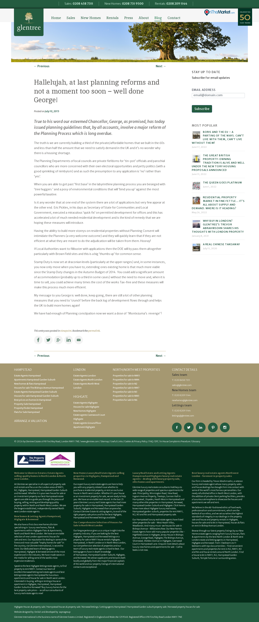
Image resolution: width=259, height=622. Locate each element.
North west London (56, 578)
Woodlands (138, 525)
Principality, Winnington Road (152, 493)
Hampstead (33, 490)
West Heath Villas (165, 522)
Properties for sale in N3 (125, 392)
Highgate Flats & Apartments (47, 530)
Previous (41, 66)
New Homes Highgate (84, 411)
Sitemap (105, 441)
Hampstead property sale (164, 514)
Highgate (22, 490)
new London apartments (37, 536)
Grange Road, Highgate (152, 538)
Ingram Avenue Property (144, 496)
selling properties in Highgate (98, 474)
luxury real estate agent (203, 484)
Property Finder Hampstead (28, 408)
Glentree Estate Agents (29, 22)
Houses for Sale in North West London (97, 524)
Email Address (203, 90)
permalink (94, 330)
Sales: (79, 3)
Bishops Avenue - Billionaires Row (149, 528)
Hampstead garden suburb (146, 511)
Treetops (161, 496)
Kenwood (36, 587)
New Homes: (124, 3)
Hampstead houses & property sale (63, 607)
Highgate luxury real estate (163, 508)
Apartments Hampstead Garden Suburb (34, 379)
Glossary (196, 441)
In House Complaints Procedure (175, 441)
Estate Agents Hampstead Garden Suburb (35, 392)
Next (161, 66)
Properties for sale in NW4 (126, 379)
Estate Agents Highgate (85, 403)
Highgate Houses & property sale (29, 607)
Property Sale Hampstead (27, 404)
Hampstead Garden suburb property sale (147, 607)
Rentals (112, 18)
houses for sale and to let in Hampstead (211, 522)
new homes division (48, 524)
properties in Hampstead (161, 502)
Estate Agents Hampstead (27, 375)
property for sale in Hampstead (88, 505)
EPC (156, 441)
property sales (224, 476)
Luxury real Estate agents (100, 502)
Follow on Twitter (189, 427)
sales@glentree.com (182, 385)
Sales (71, 18)
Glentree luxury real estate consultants (151, 487)
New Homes (91, 18)
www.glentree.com (90, 441)
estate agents (101, 484)
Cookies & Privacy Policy (135, 441)
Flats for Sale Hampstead (27, 412)
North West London (116, 542)
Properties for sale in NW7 (126, 388)
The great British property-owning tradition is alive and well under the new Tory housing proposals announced (218, 162)
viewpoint (65, 330)
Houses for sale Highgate (86, 407)
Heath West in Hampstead (167, 499)
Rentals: (171, 3)
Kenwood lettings (90, 607)
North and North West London (44, 505)
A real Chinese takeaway (221, 244)
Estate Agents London (84, 375)
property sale (59, 484)
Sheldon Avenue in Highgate (157, 541)
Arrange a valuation (30, 421)
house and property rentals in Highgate (219, 519)
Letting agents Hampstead (113, 607)
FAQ (151, 441)
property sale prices (88, 514)
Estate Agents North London (87, 379)
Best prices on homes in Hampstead (32, 400)
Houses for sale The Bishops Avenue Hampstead (39, 388)
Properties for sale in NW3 (126, 396)
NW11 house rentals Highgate (105, 539)
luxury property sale (168, 479)
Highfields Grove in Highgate (146, 535)
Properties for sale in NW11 (126, 375)
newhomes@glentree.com (184, 400)
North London (49, 476)
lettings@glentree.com (183, 415)
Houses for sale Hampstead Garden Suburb (36, 396)
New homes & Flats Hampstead (30, 383)
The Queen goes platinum (222, 182)
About (144, 18)
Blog (158, 18)
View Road (172, 493)
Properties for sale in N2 (125, 383)
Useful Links (116, 441)
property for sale (98, 496)
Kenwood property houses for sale (184, 607)
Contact (174, 18)
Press (128, 18)
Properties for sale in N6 (125, 400)
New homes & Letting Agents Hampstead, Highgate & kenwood (37, 518)
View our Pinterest (213, 427)
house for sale (56, 493)
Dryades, (149, 499)
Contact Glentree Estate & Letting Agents (92, 511)
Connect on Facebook (177, 427)
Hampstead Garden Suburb (53, 490)
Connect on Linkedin (201, 427)
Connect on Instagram (225, 427)
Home (56, 18)
